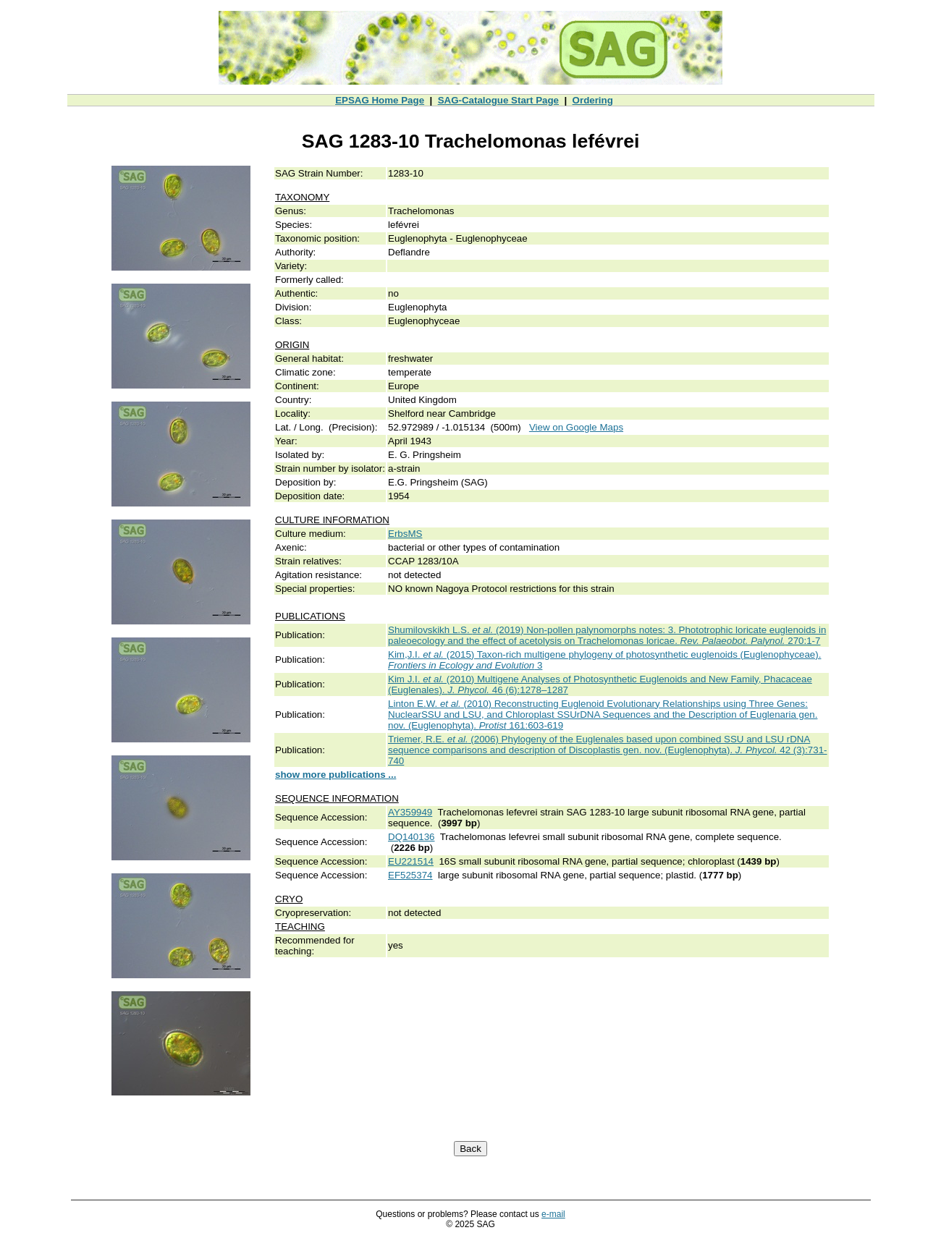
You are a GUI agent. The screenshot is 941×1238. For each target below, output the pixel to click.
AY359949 (410, 812)
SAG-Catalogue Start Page (498, 100)
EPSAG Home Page (379, 100)
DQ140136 (411, 836)
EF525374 (410, 875)
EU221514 (411, 861)
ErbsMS (405, 533)
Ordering (593, 100)
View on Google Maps (576, 427)
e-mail (553, 1214)
